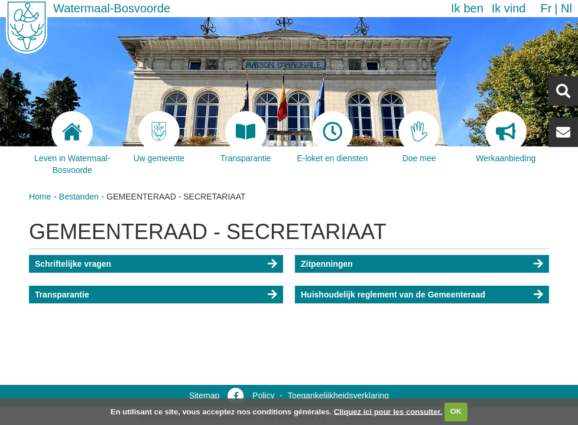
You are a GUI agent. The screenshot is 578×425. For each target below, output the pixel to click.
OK (456, 411)
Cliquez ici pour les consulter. (388, 411)
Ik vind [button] (509, 8)
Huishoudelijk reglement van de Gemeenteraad (393, 294)
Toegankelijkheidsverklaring (338, 395)
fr (545, 8)
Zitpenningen (327, 264)
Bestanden (79, 196)
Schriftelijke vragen (73, 264)
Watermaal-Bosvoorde (111, 8)
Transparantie (62, 294)
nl (566, 8)
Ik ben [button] (467, 8)
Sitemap (204, 395)
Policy (263, 395)
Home (40, 196)
